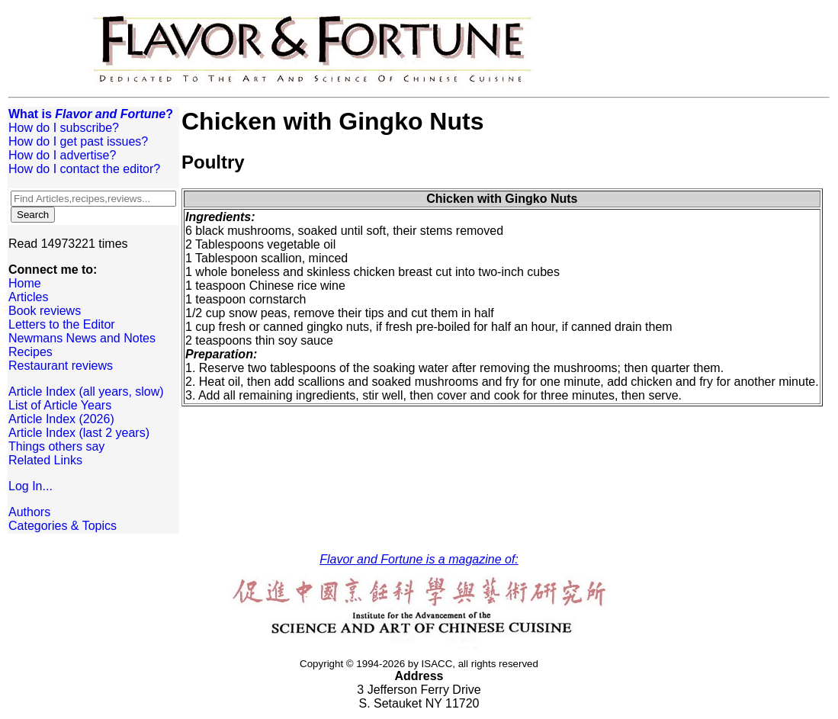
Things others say (56, 446)
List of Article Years (59, 405)
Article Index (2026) (61, 418)
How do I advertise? (62, 155)
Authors (29, 512)
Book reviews (44, 310)
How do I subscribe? (63, 127)
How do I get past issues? (78, 141)
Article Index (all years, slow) (86, 391)
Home (24, 283)
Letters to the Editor (61, 324)
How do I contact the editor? (84, 168)
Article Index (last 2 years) (78, 432)
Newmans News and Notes (82, 338)
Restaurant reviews (60, 365)
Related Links (45, 460)
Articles (28, 296)
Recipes (30, 351)
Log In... (30, 486)
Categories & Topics (62, 525)
